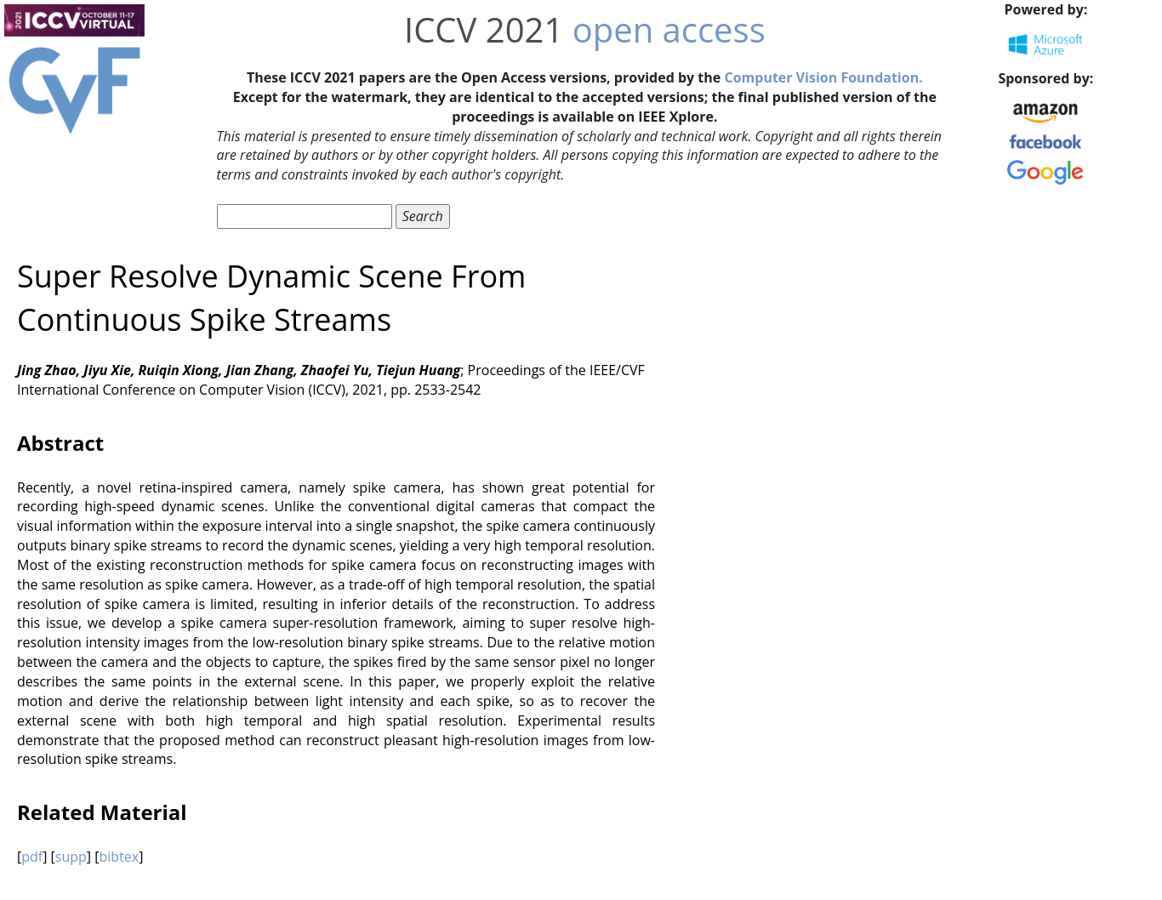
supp (71, 856)
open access (669, 29)
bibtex (119, 856)
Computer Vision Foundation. (823, 77)
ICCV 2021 (483, 29)
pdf (32, 856)
